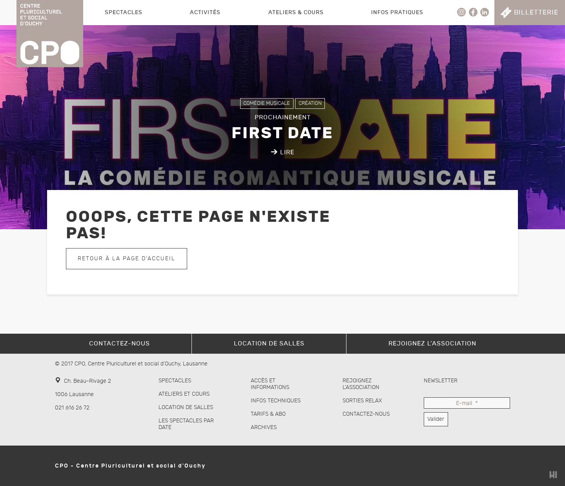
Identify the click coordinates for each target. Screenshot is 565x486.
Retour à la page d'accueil (126, 258)
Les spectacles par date (186, 424)
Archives (264, 427)
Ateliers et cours (184, 394)
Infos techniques (276, 400)
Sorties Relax (362, 400)
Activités (205, 12)
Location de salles (186, 407)
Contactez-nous (366, 414)
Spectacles (123, 12)
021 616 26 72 (72, 407)
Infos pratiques (397, 12)
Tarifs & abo (268, 414)
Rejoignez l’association (361, 384)
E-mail (467, 403)
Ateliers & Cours (296, 12)
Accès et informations (270, 384)
